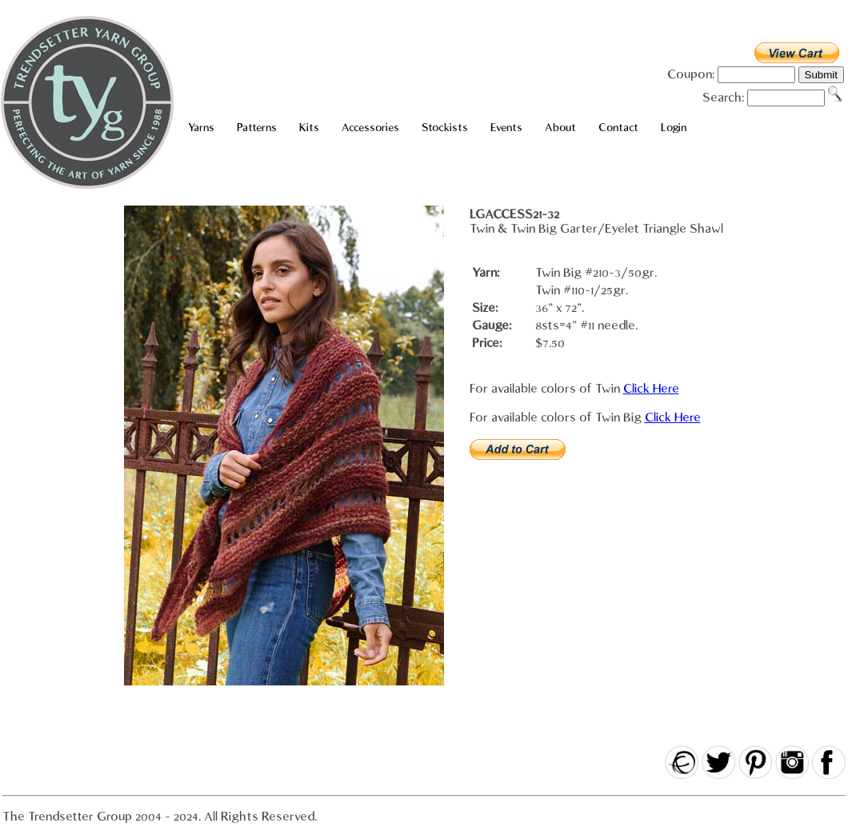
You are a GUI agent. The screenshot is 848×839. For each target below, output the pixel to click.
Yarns (201, 127)
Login (673, 127)
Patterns (257, 127)
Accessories (370, 127)
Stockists (445, 127)
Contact (618, 127)
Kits (309, 127)
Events (506, 127)
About (560, 127)
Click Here (651, 389)
